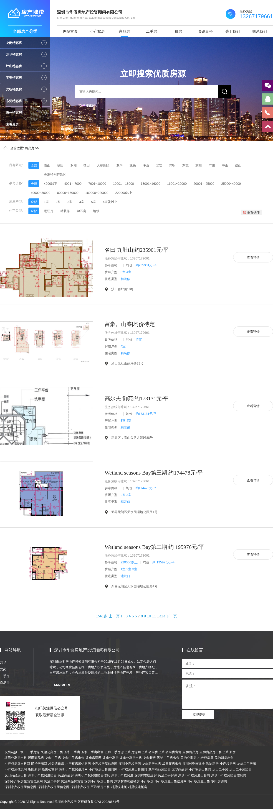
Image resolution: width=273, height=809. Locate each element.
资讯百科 (205, 31)
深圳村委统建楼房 (127, 781)
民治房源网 (39, 763)
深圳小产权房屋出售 (42, 775)
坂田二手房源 (30, 752)
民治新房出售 (224, 757)
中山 (225, 165)
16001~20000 (177, 183)
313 (162, 616)
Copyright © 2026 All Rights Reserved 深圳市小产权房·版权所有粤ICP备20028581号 (59, 802)
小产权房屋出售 (199, 781)
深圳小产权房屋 (122, 775)
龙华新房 (149, 757)
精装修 (65, 211)
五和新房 (229, 752)
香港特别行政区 (55, 174)
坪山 (146, 165)
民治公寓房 (188, 757)
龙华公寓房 (111, 757)
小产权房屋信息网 (78, 763)
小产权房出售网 (200, 769)
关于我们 (232, 31)
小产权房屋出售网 (17, 763)
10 (149, 616)
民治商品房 (66, 775)
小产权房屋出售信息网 (171, 781)
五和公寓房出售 (170, 752)
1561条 (102, 616)
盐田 (86, 165)
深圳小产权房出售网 (98, 781)
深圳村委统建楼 (193, 763)
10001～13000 (123, 183)
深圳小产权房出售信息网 (228, 775)
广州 (212, 165)
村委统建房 (56, 763)
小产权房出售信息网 (103, 769)
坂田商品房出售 (16, 775)
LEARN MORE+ (61, 685)
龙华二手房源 (246, 763)
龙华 (119, 165)
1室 (46, 202)
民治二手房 (52, 781)
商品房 (124, 31)
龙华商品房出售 (159, 769)
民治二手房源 (167, 775)
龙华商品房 (180, 769)
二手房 (151, 31)
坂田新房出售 (171, 763)
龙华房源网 (93, 757)
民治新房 (212, 763)
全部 (34, 165)
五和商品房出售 (211, 752)
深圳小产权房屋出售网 (194, 775)
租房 (178, 31)
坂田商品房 (36, 757)
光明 (172, 165)
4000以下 (50, 183)
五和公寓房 (150, 752)
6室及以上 (110, 202)
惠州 (198, 165)
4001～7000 (72, 183)
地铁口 (98, 211)
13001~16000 (150, 183)
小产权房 (97, 31)
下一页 (171, 616)
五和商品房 (190, 752)
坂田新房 (34, 769)
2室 (58, 202)
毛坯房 (48, 211)
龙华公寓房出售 (131, 757)
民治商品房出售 (72, 781)
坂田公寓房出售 (16, 757)
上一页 (114, 616)
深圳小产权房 (80, 786)
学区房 (81, 211)
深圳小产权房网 (130, 763)
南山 (47, 165)
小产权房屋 (205, 757)
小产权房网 (228, 763)
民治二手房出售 (168, 757)
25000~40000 (231, 183)
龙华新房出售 (151, 763)
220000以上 (123, 193)
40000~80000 (40, 193)
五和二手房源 (114, 752)
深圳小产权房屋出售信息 (92, 775)
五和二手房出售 (92, 752)
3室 (69, 202)
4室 (81, 202)
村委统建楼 (119, 786)
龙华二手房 (53, 757)
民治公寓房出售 (52, 752)
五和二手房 (72, 752)
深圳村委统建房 (145, 775)
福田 (60, 165)
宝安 (159, 165)
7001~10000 (97, 183)
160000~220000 (97, 193)
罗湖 (73, 165)
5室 (93, 202)
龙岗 (132, 165)
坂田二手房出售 (240, 769)
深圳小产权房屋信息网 (20, 786)
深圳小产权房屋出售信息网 (24, 781)
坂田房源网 (219, 781)
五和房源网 (133, 752)
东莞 (185, 165)
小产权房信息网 (16, 769)
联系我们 (259, 31)
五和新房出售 (100, 786)
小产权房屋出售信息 (133, 769)
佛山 (238, 165)
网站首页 (70, 31)
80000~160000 (67, 193)
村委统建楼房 (137, 786)
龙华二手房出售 (73, 757)
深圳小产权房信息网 (73, 769)
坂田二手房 (220, 769)
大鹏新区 (103, 165)
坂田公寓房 (50, 769)
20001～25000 (204, 183)
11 (154, 616)
